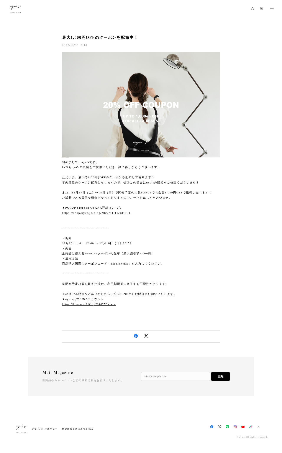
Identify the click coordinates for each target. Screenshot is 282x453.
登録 (220, 376)
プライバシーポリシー (44, 429)
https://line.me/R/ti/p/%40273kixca (89, 304)
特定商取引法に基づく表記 (77, 429)
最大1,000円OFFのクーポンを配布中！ (100, 37)
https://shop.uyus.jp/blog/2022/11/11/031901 (96, 212)
